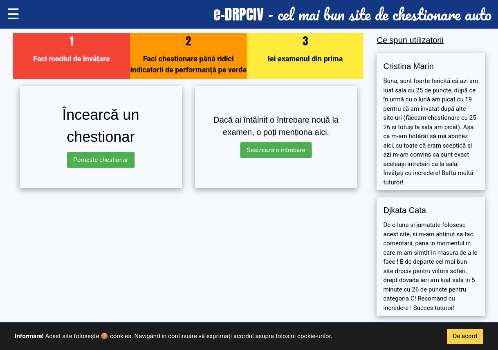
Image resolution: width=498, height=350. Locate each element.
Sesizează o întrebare (276, 150)
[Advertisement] (188, 252)
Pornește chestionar (100, 160)
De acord (465, 336)
